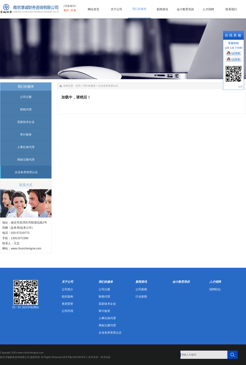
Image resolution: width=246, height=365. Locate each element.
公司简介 (67, 289)
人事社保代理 (25, 147)
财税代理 (26, 109)
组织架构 (67, 296)
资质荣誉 (67, 303)
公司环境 (67, 311)
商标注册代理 (25, 159)
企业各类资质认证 (26, 172)
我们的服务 (89, 85)
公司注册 (26, 96)
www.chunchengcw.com (26, 248)
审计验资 (26, 134)
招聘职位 (215, 289)
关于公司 (67, 281)
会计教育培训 (181, 281)
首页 (78, 85)
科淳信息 (105, 357)
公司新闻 (141, 289)
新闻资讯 (141, 281)
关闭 (240, 86)
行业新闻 (141, 296)
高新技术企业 (25, 122)
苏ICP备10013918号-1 (75, 357)
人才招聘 (215, 281)
